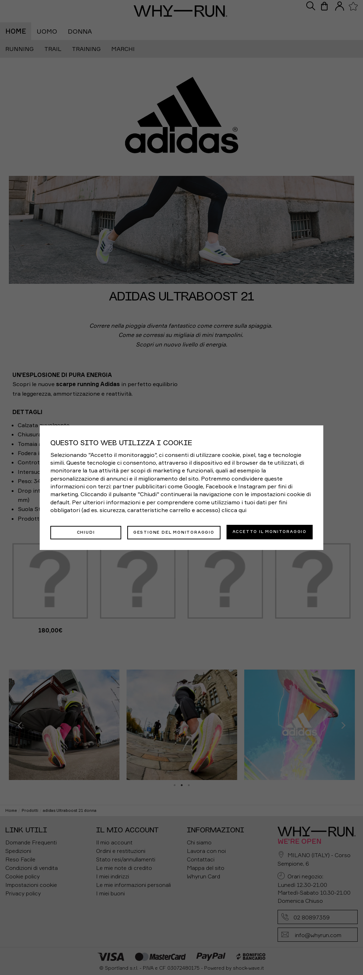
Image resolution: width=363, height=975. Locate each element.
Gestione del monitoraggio (173, 531)
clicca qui (234, 510)
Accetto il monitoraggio (270, 531)
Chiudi (86, 531)
